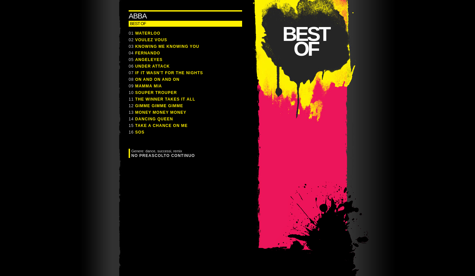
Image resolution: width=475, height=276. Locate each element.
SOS (139, 132)
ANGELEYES (149, 59)
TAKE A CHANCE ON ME (161, 125)
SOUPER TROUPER (156, 92)
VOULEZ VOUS (151, 40)
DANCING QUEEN (154, 119)
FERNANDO (147, 53)
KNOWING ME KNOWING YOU (167, 46)
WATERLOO (147, 33)
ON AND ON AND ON (157, 79)
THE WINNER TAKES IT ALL (165, 99)
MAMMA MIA (148, 86)
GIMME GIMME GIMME (159, 106)
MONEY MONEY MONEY (160, 112)
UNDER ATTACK (152, 66)
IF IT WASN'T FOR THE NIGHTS (169, 73)
